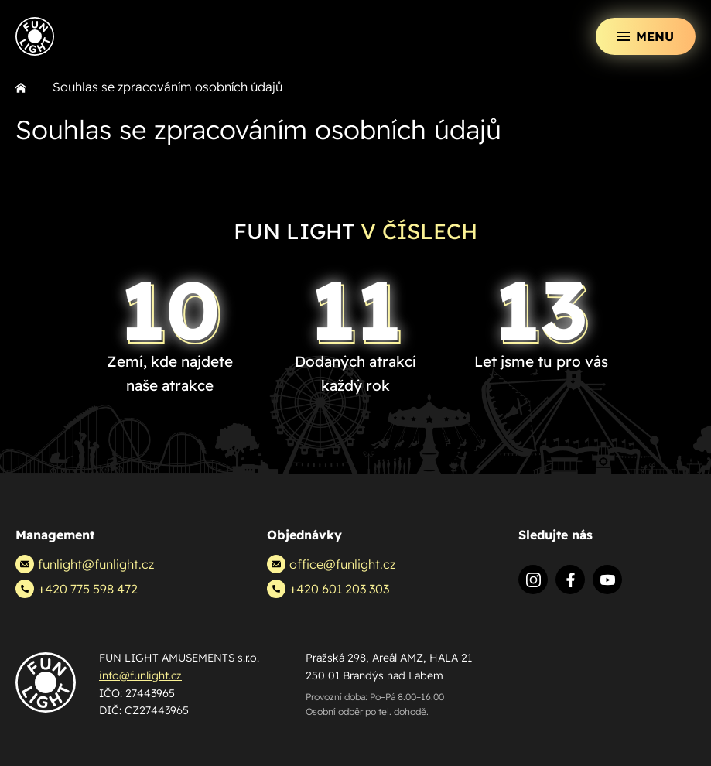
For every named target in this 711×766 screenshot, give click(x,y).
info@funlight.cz (140, 675)
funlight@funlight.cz (84, 564)
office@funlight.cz (331, 564)
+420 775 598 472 (76, 589)
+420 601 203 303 (328, 589)
